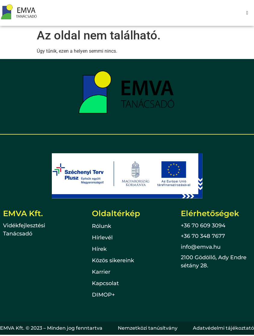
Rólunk (101, 226)
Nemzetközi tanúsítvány (147, 328)
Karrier (101, 272)
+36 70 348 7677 (203, 236)
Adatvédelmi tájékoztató (223, 328)
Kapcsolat (105, 284)
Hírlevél (102, 238)
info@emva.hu (201, 247)
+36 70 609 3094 (203, 225)
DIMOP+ (103, 295)
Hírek (99, 249)
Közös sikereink (113, 261)
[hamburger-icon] (247, 13)
